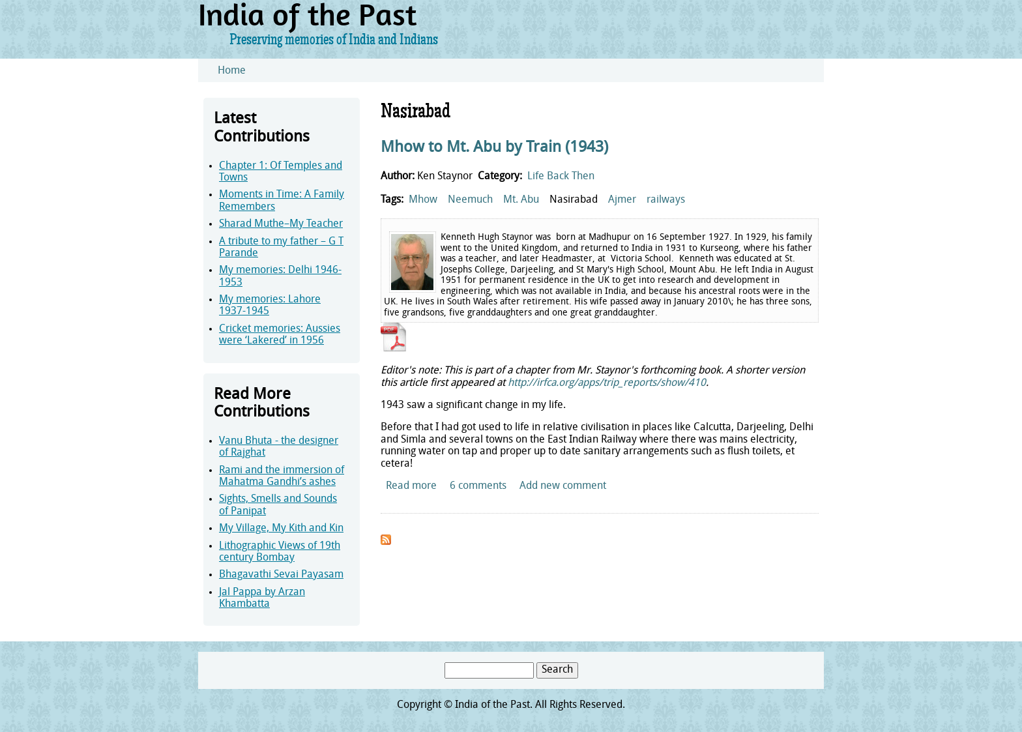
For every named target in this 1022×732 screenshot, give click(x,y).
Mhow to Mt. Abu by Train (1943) (494, 148)
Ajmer (622, 200)
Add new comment (562, 486)
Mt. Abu (521, 200)
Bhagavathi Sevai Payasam (281, 575)
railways (666, 200)
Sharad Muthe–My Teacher (281, 224)
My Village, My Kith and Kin (281, 528)
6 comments (478, 486)
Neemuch (470, 200)
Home (232, 71)
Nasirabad (573, 200)
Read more (411, 486)
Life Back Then (560, 176)
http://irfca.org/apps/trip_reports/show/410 (607, 383)
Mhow (423, 200)
